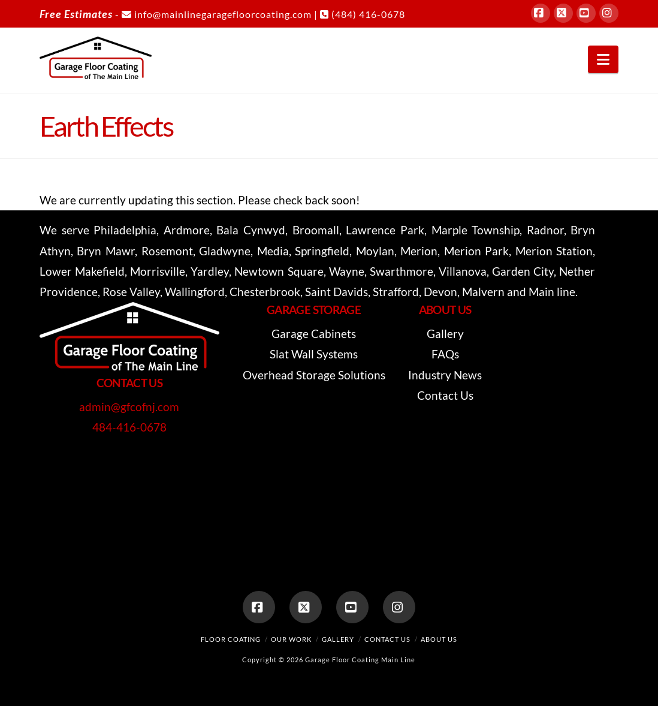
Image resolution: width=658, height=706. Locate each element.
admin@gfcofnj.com (129, 407)
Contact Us (445, 395)
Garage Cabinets (313, 333)
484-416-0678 (129, 427)
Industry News (445, 375)
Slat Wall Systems (314, 354)
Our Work (291, 639)
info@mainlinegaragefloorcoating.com (217, 14)
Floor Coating (231, 639)
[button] (603, 59)
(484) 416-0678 (362, 14)
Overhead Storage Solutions (314, 375)
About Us (439, 639)
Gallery (445, 333)
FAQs (445, 354)
